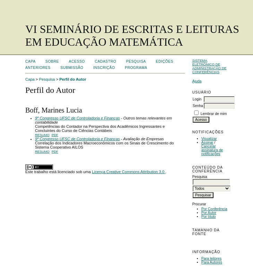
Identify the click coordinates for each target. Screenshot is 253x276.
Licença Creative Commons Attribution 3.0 (128, 172)
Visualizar (209, 139)
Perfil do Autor (72, 79)
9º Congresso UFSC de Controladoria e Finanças (77, 118)
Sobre (52, 61)
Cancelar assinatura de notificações (212, 150)
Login (197, 99)
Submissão (71, 68)
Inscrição (104, 68)
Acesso (77, 61)
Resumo (42, 135)
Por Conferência (214, 209)
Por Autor (208, 213)
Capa (30, 61)
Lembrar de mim (214, 114)
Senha (198, 106)
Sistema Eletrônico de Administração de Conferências (209, 66)
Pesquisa (136, 61)
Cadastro (105, 61)
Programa (136, 68)
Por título (208, 217)
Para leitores (211, 258)
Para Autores (211, 262)
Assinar (207, 142)
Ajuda (197, 81)
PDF (55, 135)
